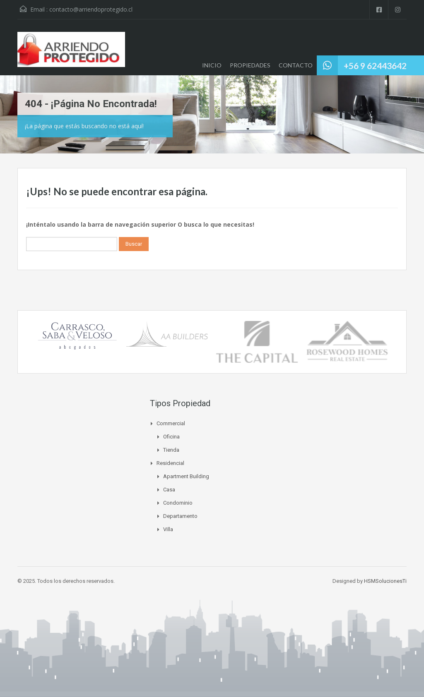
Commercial (171, 423)
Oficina (171, 437)
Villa (168, 529)
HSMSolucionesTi (385, 581)
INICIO (212, 65)
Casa (169, 489)
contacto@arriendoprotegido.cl (90, 9)
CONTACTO (296, 65)
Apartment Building (186, 476)
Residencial (170, 463)
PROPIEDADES (250, 65)
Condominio (178, 503)
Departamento (180, 516)
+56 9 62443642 (375, 65)
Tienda (171, 450)
